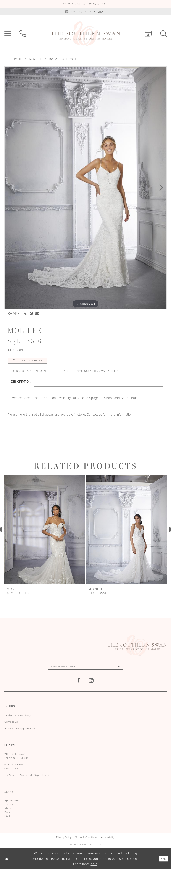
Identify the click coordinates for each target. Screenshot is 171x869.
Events (8, 812)
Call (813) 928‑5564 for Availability (90, 371)
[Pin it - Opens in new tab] (31, 313)
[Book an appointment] (85, 11)
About (8, 808)
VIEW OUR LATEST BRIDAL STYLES (85, 4)
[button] (7, 34)
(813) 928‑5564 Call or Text (14, 766)
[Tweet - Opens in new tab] (25, 313)
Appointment (12, 801)
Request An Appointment (19, 728)
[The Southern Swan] (85, 33)
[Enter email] (85, 666)
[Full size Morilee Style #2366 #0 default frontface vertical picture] (85, 188)
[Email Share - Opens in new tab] (37, 313)
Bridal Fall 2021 (62, 59)
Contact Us (11, 722)
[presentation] (44, 529)
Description (21, 381)
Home (17, 59)
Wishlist (9, 804)
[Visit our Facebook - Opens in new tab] (78, 680)
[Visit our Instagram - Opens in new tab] (91, 680)
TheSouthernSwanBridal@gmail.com (26, 775)
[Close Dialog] (7, 859)
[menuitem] (7, 34)
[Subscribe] (118, 666)
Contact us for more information (110, 414)
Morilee (35, 59)
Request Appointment (30, 371)
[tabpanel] (85, 188)
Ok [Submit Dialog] (163, 858)
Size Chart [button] (15, 349)
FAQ (7, 816)
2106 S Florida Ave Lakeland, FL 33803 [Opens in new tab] (16, 756)
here (94, 864)
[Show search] (163, 34)
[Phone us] (22, 34)
